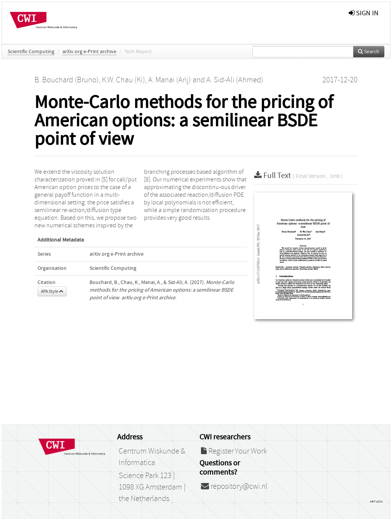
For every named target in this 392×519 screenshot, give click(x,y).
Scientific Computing (31, 52)
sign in (364, 13)
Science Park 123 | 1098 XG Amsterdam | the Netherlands (152, 487)
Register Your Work (234, 451)
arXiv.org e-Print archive (89, 52)
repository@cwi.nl (234, 486)
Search (368, 52)
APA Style (52, 291)
